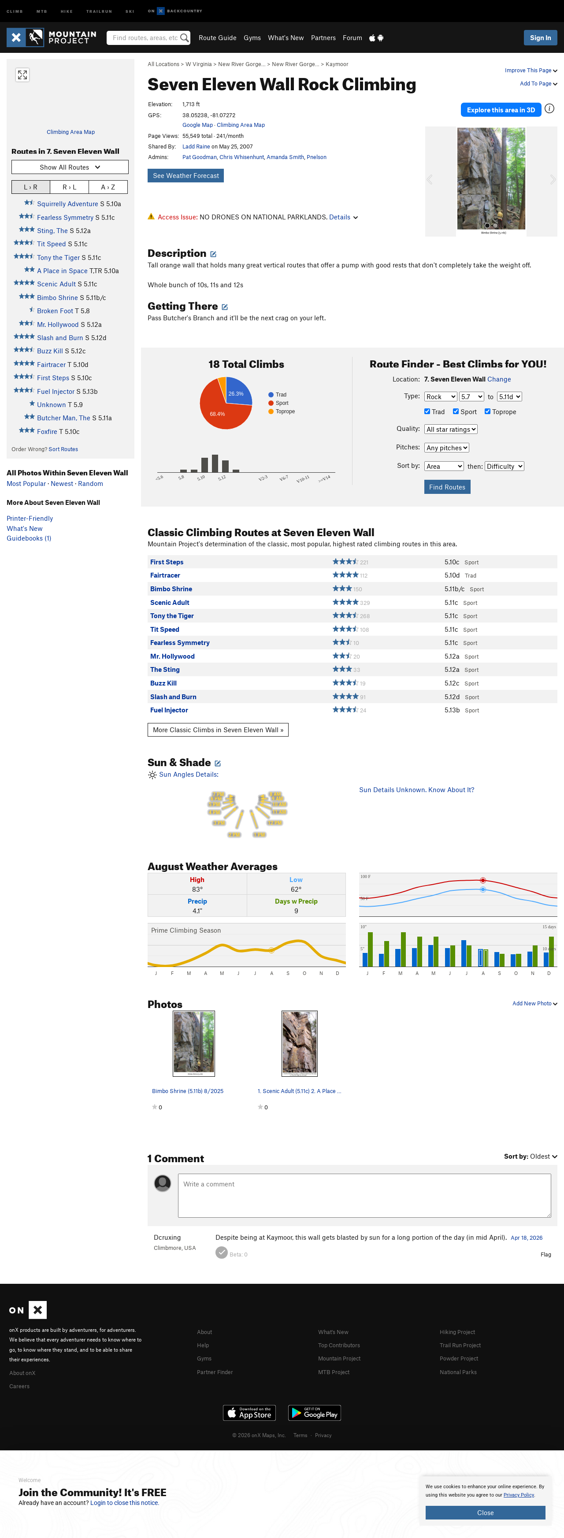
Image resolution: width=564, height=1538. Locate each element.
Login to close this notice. (125, 1502)
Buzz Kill (50, 351)
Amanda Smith (285, 156)
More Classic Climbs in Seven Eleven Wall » (218, 720)
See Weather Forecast (186, 175)
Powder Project (462, 1348)
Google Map (197, 124)
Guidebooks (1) (29, 538)
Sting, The (52, 230)
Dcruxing (167, 1228)
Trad (434, 402)
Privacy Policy (519, 1495)
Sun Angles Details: (247, 796)
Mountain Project (343, 1348)
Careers (20, 1375)
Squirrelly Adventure (67, 204)
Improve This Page (531, 70)
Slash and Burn (60, 337)
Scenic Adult (56, 284)
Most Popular (26, 483)
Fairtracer (51, 364)
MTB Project (336, 1360)
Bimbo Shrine (57, 297)
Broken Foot (55, 311)
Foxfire (47, 431)
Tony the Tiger (58, 257)
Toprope (500, 402)
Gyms (252, 37)
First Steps (53, 378)
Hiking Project (461, 1322)
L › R (30, 186)
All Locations (163, 63)
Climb (15, 11)
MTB (42, 11)
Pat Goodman (199, 156)
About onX (25, 1362)
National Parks (461, 1360)
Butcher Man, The (63, 418)
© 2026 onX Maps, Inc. (259, 1424)
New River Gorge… (242, 63)
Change (499, 370)
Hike (67, 11)
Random (90, 483)
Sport (465, 402)
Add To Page (538, 83)
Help (204, 1334)
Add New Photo (534, 993)
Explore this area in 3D (501, 105)
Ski (130, 11)
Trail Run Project (464, 1334)
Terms (300, 1424)
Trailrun (99, 11)
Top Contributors (343, 1334)
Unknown (51, 404)
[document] (485, 1500)
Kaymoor (337, 63)
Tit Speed (51, 244)
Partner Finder (218, 1360)
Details (343, 217)
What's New (286, 37)
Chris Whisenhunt (241, 156)
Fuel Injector (55, 391)
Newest (62, 483)
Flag (546, 1244)
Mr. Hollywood (58, 324)
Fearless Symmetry (65, 217)
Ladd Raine (196, 146)
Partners (323, 37)
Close (485, 1512)
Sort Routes (63, 448)
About (206, 1322)
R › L (69, 186)
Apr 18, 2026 (527, 1228)
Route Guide (218, 37)
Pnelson (317, 156)
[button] (434, 172)
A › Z (108, 186)
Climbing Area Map (71, 131)
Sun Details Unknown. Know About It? (416, 780)
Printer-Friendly (30, 518)
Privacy (323, 1424)
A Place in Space (62, 270)
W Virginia (199, 63)
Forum (352, 37)
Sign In (540, 37)
